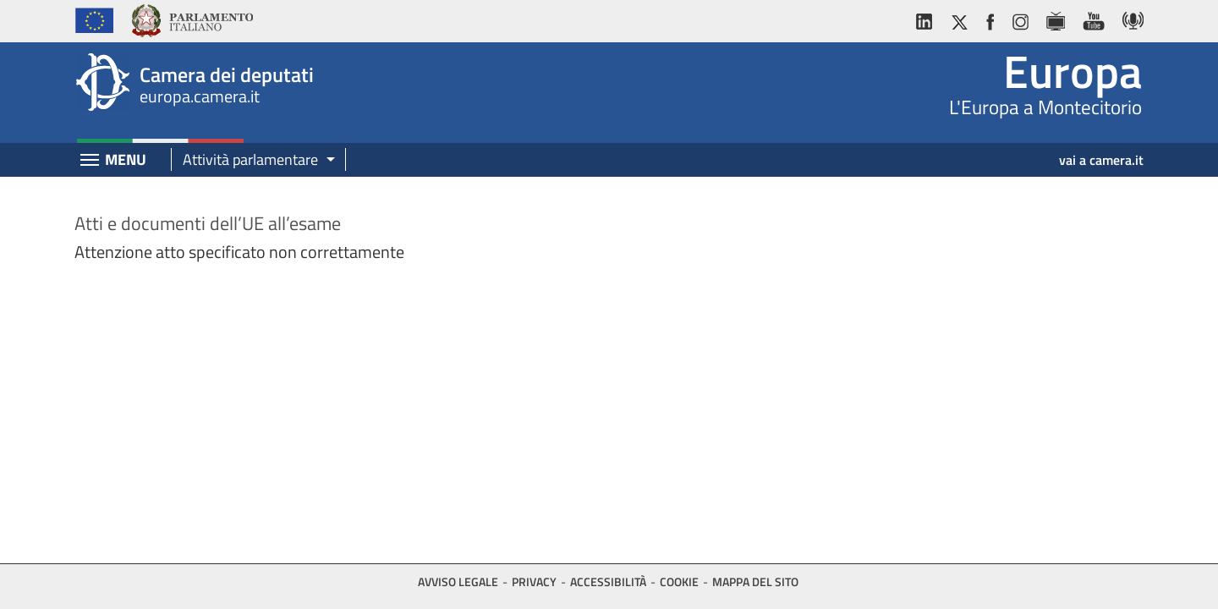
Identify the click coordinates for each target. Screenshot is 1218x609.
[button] (252, 160)
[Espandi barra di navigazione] (89, 161)
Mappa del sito (755, 581)
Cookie (679, 581)
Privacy (534, 581)
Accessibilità (608, 581)
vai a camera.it (1101, 160)
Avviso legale (458, 581)
